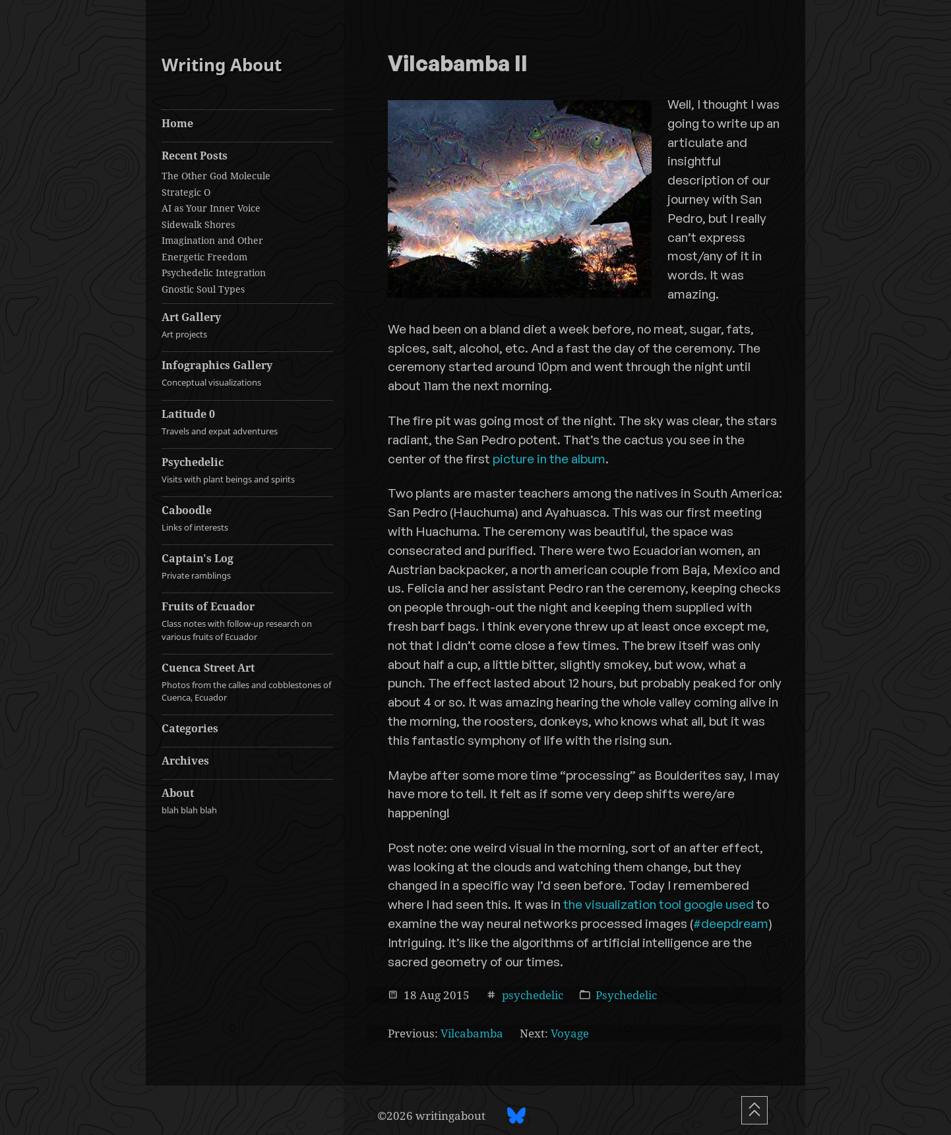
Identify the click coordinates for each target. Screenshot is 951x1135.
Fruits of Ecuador (247, 621)
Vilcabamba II (458, 64)
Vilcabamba (472, 1033)
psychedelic (532, 995)
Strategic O (186, 192)
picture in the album (549, 459)
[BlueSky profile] (516, 1115)
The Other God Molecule (216, 175)
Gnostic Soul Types (203, 289)
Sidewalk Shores (198, 224)
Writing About (222, 64)
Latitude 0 (247, 422)
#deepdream (730, 923)
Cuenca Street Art (247, 682)
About (247, 801)
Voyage (570, 1033)
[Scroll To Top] (754, 1110)
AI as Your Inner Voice (211, 208)
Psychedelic (247, 470)
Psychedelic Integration (214, 272)
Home (177, 123)
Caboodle (247, 518)
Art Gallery (247, 325)
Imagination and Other (212, 240)
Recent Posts (195, 155)
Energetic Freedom (204, 256)
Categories (190, 728)
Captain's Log (247, 566)
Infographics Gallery (247, 373)
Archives (185, 760)
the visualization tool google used (658, 904)
